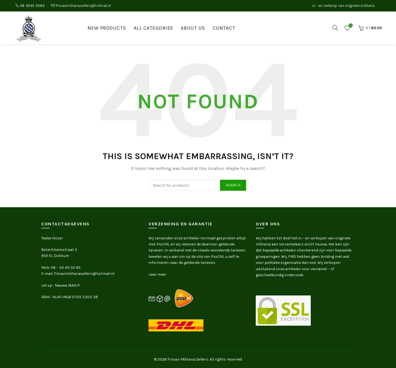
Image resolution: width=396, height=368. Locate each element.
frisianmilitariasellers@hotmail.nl (83, 6)
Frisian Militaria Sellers (187, 359)
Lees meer (157, 274)
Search (233, 185)
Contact (224, 28)
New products (106, 28)
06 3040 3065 (32, 6)
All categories (153, 28)
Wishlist (350, 25)
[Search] (335, 28)
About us (193, 28)
